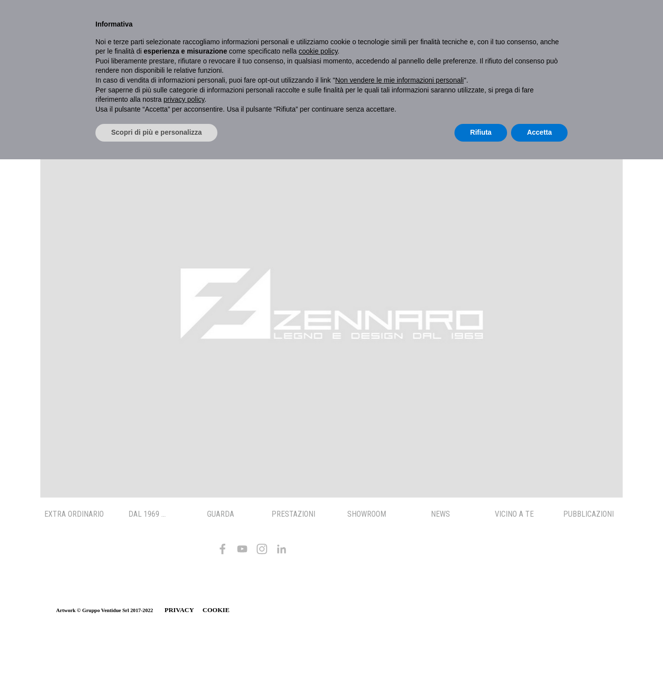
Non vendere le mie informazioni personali (399, 80)
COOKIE (216, 610)
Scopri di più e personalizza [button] (156, 132)
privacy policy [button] (184, 99)
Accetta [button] (539, 132)
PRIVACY (179, 610)
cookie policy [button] (318, 51)
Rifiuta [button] (481, 132)
